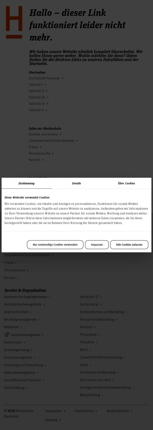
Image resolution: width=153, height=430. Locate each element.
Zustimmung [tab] (26, 183)
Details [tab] (76, 183)
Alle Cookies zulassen (129, 244)
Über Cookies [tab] (126, 183)
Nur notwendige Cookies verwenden (55, 244)
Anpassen (97, 244)
